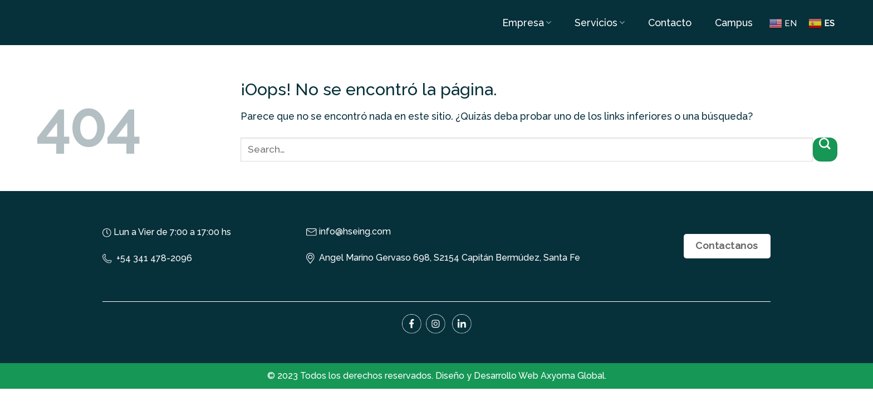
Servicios (600, 22)
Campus (734, 22)
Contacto (669, 22)
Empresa (526, 22)
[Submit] (825, 150)
